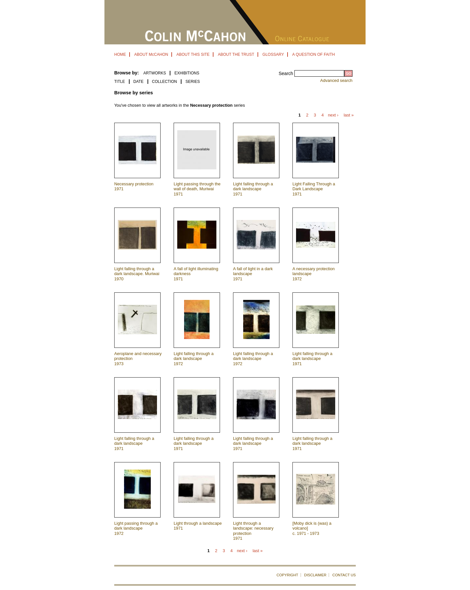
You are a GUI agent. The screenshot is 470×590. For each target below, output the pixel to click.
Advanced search (336, 80)
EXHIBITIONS (186, 73)
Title (119, 81)
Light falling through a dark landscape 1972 (193, 358)
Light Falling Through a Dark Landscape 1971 (313, 188)
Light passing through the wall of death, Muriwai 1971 (197, 188)
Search (286, 73)
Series (192, 81)
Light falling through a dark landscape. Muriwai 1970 (136, 273)
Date (138, 81)
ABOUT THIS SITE (193, 54)
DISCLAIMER (315, 575)
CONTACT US (344, 575)
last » (349, 115)
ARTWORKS (154, 73)
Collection (164, 81)
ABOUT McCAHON (151, 54)
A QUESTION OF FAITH (313, 54)
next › (333, 115)
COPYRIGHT (287, 575)
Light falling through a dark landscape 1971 (253, 188)
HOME (120, 54)
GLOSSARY (273, 54)
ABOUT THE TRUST (236, 54)
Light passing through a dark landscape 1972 (136, 528)
